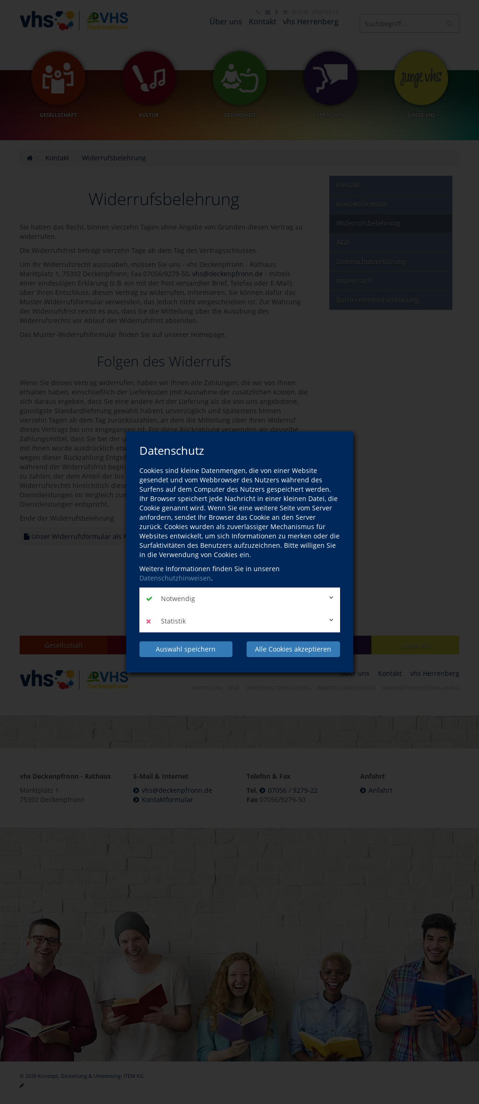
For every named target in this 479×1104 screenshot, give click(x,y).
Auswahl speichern (186, 649)
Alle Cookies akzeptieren (293, 649)
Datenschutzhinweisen (175, 578)
